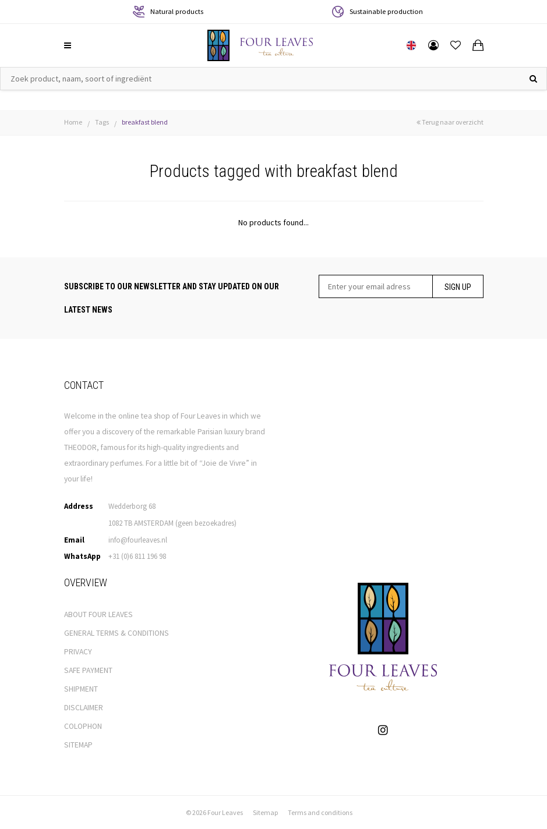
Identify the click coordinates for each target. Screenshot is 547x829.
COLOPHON (83, 726)
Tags (102, 122)
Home (73, 122)
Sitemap (265, 812)
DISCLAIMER (83, 708)
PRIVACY (78, 652)
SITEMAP (78, 745)
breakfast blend (145, 122)
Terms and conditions (320, 812)
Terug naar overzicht (450, 122)
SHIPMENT (81, 689)
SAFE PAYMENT (88, 670)
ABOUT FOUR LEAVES (98, 614)
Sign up (457, 287)
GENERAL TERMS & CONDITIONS (116, 633)
